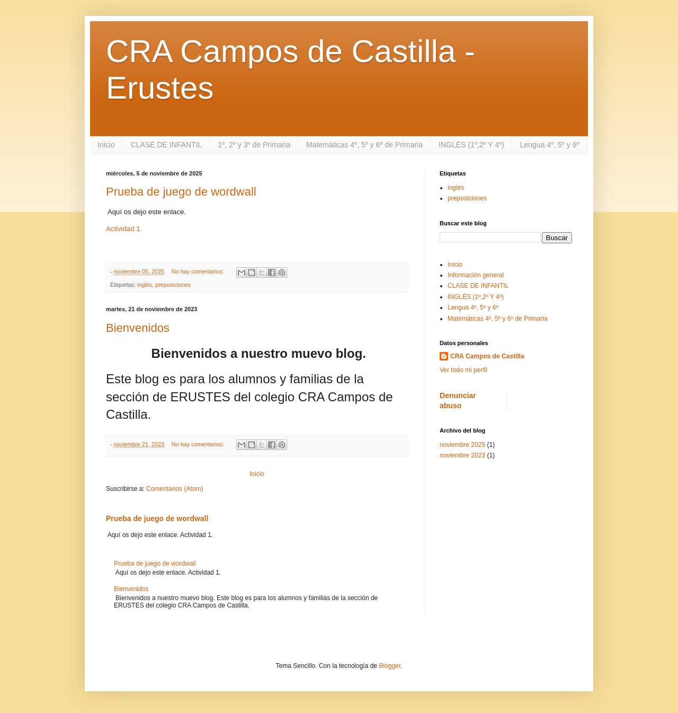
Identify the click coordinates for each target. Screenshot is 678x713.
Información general (476, 275)
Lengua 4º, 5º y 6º (549, 144)
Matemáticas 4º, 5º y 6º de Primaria (364, 144)
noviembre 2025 (462, 444)
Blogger (389, 666)
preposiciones (173, 284)
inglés (144, 284)
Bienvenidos (138, 328)
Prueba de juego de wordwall (181, 191)
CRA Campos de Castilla (487, 356)
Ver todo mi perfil (463, 370)
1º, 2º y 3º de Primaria (254, 144)
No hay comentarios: (199, 271)
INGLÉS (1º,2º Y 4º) (471, 144)
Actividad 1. (124, 229)
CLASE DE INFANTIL (166, 144)
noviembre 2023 (462, 455)
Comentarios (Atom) (174, 488)
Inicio (106, 144)
